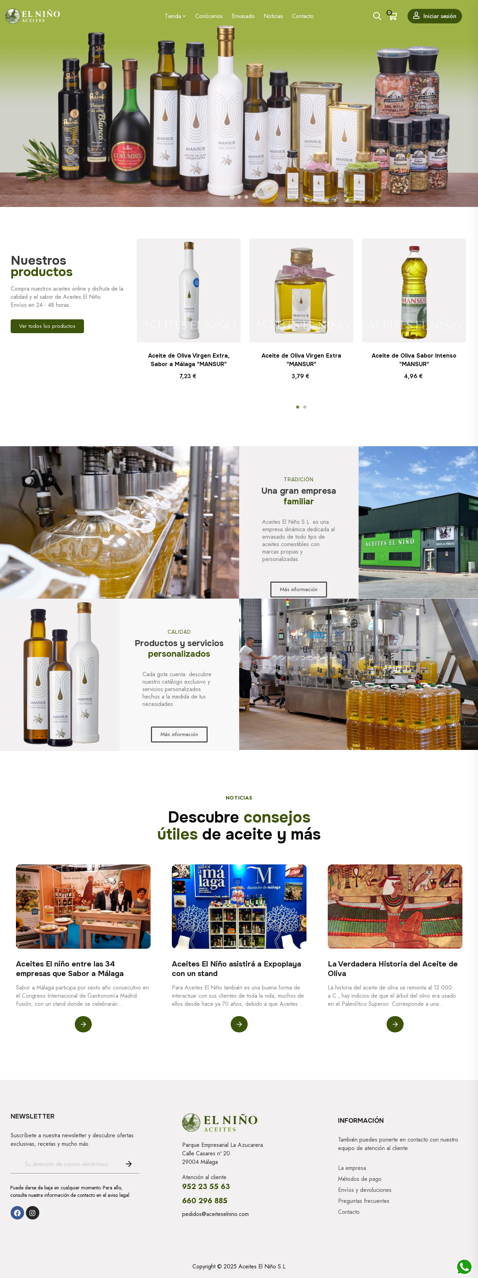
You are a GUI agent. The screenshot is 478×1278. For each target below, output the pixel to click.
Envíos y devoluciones (365, 1190)
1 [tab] (297, 407)
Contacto (349, 1212)
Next (455, 318)
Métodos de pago (360, 1179)
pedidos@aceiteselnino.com (215, 1214)
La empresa (352, 1168)
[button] (47, 326)
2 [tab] (304, 407)
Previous (147, 318)
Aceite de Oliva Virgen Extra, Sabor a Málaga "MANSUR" (189, 360)
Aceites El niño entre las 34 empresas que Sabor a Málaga (70, 968)
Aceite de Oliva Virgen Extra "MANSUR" (301, 360)
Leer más (83, 1024)
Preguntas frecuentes (363, 1201)
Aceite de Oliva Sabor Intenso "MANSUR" (414, 360)
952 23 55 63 (206, 1187)
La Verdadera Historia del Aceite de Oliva (393, 968)
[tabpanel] (189, 318)
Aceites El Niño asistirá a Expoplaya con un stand (236, 968)
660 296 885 (204, 1201)
